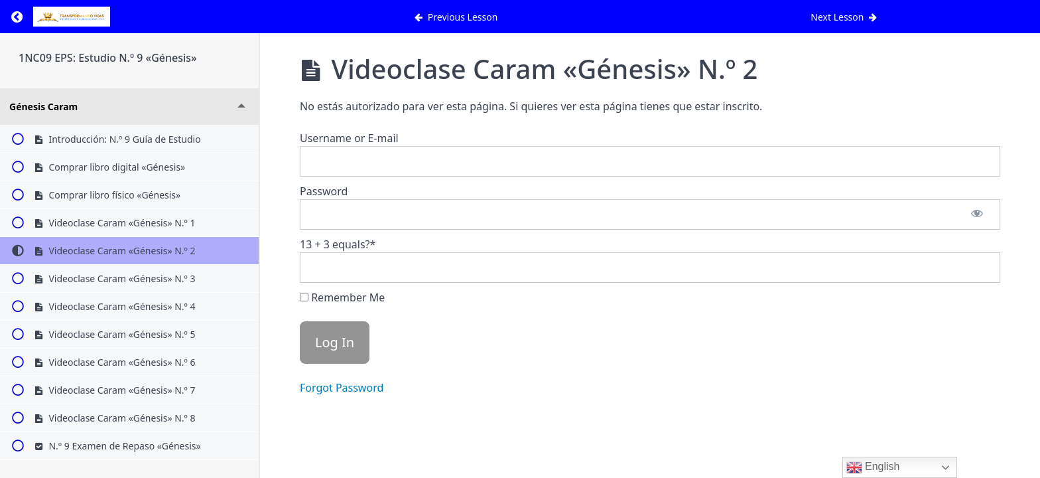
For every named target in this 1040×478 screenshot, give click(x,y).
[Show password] (977, 214)
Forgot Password (341, 387)
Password (324, 191)
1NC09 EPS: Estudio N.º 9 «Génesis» (108, 57)
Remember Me (342, 297)
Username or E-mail (349, 138)
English (873, 467)
